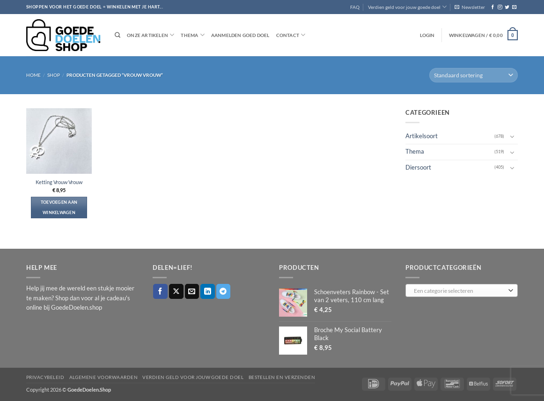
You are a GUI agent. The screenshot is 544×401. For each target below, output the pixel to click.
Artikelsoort (421, 136)
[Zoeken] (117, 35)
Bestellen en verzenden (282, 377)
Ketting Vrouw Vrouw (59, 182)
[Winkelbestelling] (473, 75)
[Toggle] (512, 136)
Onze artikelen (150, 34)
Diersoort (418, 167)
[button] (470, 7)
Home (33, 75)
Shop (53, 75)
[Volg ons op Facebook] (493, 7)
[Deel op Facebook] (160, 291)
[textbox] (459, 290)
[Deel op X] (176, 291)
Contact (291, 34)
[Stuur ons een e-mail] (514, 7)
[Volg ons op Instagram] (500, 7)
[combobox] (461, 290)
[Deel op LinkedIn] (207, 291)
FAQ (355, 7)
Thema (192, 34)
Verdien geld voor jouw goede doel (407, 6)
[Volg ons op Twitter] (507, 7)
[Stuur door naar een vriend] (192, 291)
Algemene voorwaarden (103, 377)
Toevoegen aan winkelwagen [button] (59, 207)
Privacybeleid (45, 377)
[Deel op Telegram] (223, 291)
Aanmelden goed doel (240, 35)
